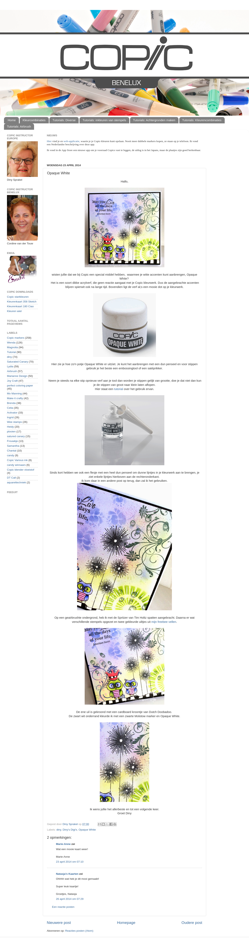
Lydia (10, 366)
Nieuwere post (59, 923)
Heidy (10, 426)
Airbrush (12, 371)
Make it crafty (15, 398)
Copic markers (15, 337)
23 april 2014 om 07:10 (69, 861)
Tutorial (11, 352)
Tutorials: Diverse (63, 120)
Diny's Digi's (70, 829)
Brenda (11, 403)
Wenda (11, 342)
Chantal (11, 450)
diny (58, 829)
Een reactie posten (63, 906)
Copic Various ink (17, 460)
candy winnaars (16, 464)
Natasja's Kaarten (67, 873)
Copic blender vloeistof (20, 469)
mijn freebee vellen (163, 621)
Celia (10, 407)
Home (12, 120)
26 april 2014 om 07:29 (69, 898)
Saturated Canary (17, 361)
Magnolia (12, 347)
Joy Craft (12, 380)
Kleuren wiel (14, 311)
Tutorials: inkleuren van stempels (104, 120)
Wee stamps (14, 421)
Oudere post (191, 923)
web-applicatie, (72, 141)
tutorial (119, 389)
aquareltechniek (16, 482)
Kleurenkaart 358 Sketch (21, 301)
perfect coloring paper (20, 385)
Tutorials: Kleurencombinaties (202, 120)
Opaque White (87, 829)
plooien (11, 431)
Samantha (13, 445)
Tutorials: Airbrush (19, 126)
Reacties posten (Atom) (79, 930)
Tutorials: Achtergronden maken (154, 120)
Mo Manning (14, 393)
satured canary (16, 436)
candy (10, 455)
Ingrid (10, 417)
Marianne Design (17, 375)
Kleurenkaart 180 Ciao (20, 306)
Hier (49, 141)
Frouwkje (12, 441)
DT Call (11, 477)
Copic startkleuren (18, 296)
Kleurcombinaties (34, 120)
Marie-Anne (63, 844)
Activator (12, 412)
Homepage (126, 923)
